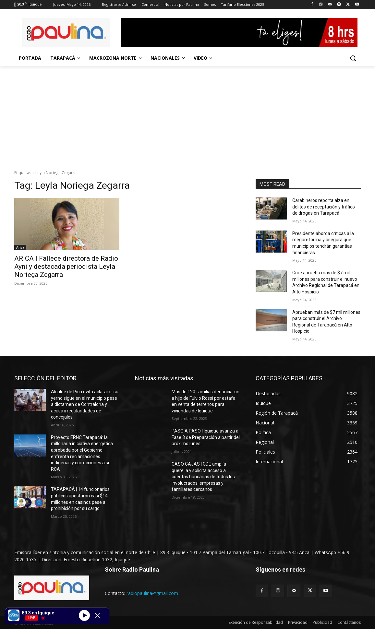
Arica (20, 247)
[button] (353, 58)
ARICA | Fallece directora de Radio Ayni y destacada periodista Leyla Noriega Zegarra (66, 267)
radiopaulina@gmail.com (152, 593)
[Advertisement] (187, 114)
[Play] (84, 615)
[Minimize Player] (97, 615)
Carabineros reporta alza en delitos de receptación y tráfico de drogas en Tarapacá (323, 207)
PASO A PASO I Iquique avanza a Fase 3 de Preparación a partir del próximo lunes (206, 437)
